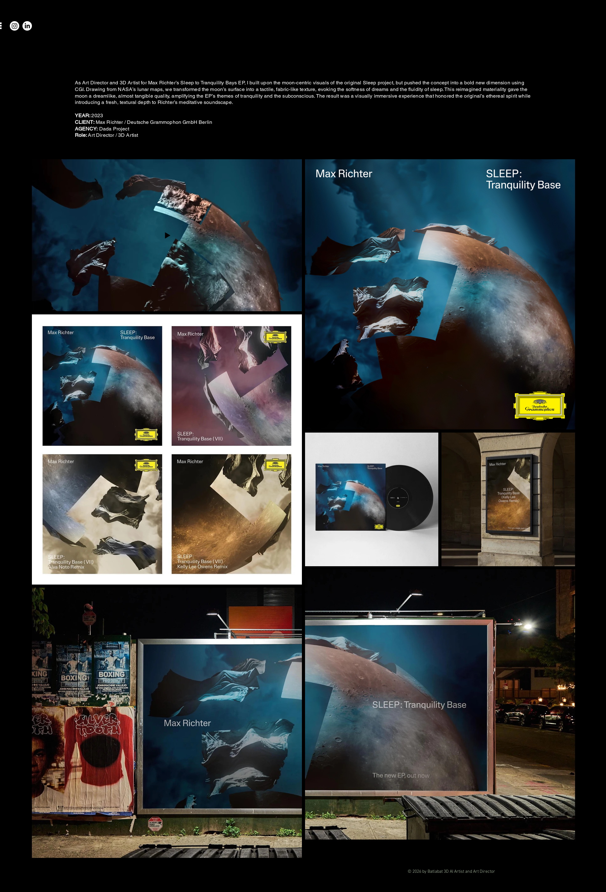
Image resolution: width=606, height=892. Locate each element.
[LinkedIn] (27, 26)
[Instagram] (14, 26)
